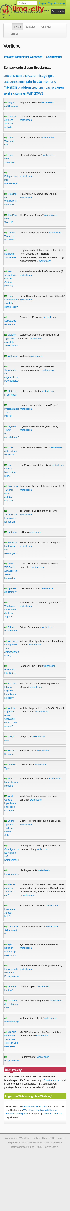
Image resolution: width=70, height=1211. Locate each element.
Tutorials (14, 33)
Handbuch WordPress (10, 254)
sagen (59, 87)
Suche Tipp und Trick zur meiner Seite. (9, 828)
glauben (9, 81)
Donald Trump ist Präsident (9, 236)
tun (24, 93)
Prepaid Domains (53, 1113)
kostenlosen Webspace (34, 1106)
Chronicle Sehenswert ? (11, 930)
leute (37, 81)
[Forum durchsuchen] (27, 3)
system (16, 93)
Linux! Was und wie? (9, 141)
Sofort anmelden (52, 1080)
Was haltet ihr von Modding (11, 782)
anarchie (10, 76)
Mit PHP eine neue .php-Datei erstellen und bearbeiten (11, 1039)
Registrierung (56, 3)
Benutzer (30, 26)
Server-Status (51, 1147)
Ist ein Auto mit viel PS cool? (10, 451)
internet (20, 81)
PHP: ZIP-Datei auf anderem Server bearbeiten (11, 570)
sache (50, 87)
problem (24, 87)
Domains (29, 11)
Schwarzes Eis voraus (10, 321)
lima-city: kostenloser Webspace (23, 56)
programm (38, 87)
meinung (49, 81)
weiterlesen (47, 102)
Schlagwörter (54, 56)
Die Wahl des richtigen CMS (11, 1004)
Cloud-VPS (43, 11)
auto (19, 76)
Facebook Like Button (10, 669)
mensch (10, 87)
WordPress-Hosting (12, 11)
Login (42, 3)
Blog (46, 1142)
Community (58, 11)
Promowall (45, 26)
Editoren (10, 532)
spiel (7, 93)
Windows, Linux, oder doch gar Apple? (10, 609)
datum (33, 75)
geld (51, 76)
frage (43, 75)
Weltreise (11, 356)
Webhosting (11, 1138)
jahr (29, 81)
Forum (17, 26)
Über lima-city (35, 1142)
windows (35, 93)
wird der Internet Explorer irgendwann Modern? (10, 690)
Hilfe (4, 17)
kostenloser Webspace (14, 5)
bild (25, 76)
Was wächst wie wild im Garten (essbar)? (10, 278)
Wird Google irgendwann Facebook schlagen (10, 803)
